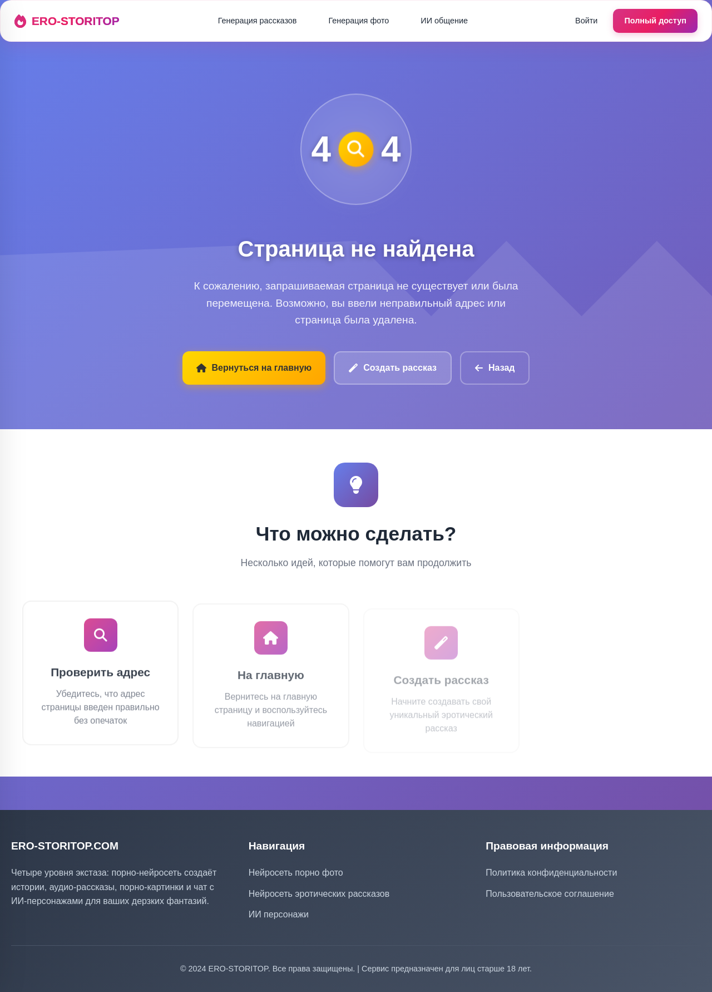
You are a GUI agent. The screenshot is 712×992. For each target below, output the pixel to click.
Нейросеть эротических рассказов (319, 893)
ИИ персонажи (279, 914)
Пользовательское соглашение (550, 893)
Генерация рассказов (257, 20)
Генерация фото (359, 20)
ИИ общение (444, 20)
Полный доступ (655, 20)
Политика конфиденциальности (551, 872)
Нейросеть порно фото (296, 872)
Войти (586, 20)
